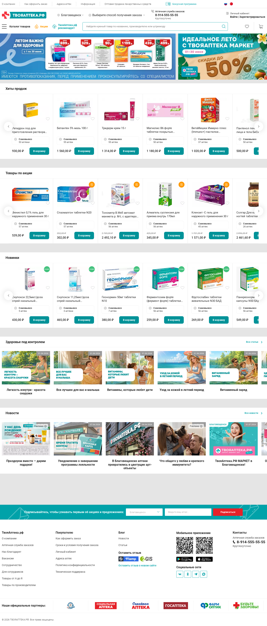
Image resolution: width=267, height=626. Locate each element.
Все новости (253, 413)
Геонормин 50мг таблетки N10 (119, 299)
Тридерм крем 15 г (114, 128)
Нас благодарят (11, 551)
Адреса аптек (64, 4)
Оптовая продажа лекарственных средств (128, 4)
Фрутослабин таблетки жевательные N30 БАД (207, 299)
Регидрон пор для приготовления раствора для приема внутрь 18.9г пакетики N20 (28, 130)
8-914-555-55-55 (166, 15)
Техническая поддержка (70, 571)
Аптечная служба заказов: (170, 11)
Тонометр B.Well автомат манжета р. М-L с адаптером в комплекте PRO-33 (120, 214)
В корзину (39, 151)
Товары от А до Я (12, 578)
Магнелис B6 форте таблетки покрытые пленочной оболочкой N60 (164, 130)
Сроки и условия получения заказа (77, 545)
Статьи (122, 545)
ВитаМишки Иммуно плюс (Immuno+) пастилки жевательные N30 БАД (209, 130)
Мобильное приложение (193, 533)
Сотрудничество (12, 565)
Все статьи (254, 341)
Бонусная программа (181, 4)
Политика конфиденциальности (75, 565)
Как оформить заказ (35, 4)
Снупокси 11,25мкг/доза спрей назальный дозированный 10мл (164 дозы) (73, 299)
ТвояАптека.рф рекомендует (64, 26)
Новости (123, 538)
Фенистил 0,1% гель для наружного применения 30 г (30, 214)
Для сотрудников (12, 571)
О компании (8, 4)
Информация (88, 4)
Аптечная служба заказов (18, 545)
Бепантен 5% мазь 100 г (72, 128)
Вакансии (8, 558)
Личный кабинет (66, 551)
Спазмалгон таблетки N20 (74, 212)
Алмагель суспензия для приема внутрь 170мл (163, 214)
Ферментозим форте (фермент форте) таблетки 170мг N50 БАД (164, 299)
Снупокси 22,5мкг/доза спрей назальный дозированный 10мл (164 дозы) (29, 299)
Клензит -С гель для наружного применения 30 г (210, 214)
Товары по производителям (19, 585)
